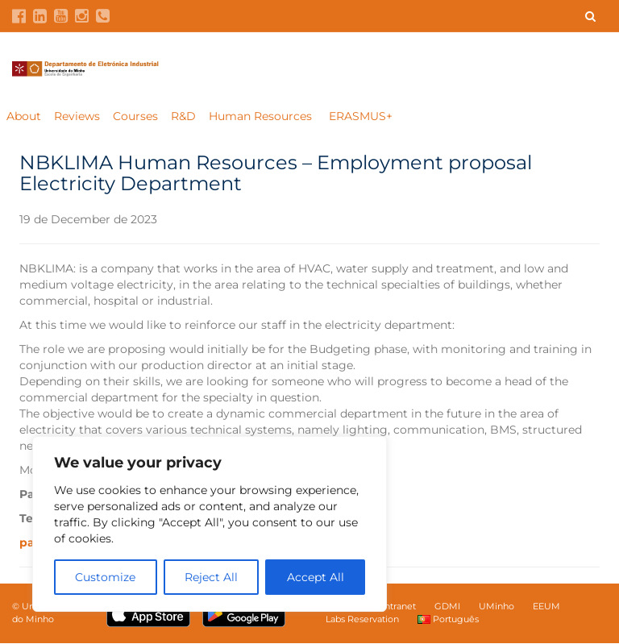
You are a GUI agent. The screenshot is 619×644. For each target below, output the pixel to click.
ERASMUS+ (361, 117)
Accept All (315, 577)
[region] (209, 524)
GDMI (447, 607)
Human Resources (262, 117)
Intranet (399, 607)
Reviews (77, 117)
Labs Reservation (362, 619)
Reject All (211, 577)
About (23, 117)
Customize (105, 577)
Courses (135, 117)
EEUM (546, 607)
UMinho (496, 607)
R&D (183, 117)
